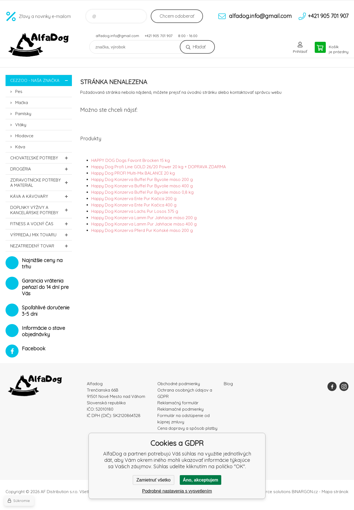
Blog (228, 383)
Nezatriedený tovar (41, 245)
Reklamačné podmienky (180, 409)
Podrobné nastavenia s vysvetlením (177, 491)
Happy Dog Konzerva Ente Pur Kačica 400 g (133, 205)
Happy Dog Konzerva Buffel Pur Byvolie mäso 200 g (142, 179)
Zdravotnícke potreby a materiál (41, 183)
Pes (18, 91)
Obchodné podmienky (178, 383)
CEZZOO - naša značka (41, 80)
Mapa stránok (335, 491)
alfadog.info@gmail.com (117, 35)
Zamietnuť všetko (153, 480)
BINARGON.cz (305, 491)
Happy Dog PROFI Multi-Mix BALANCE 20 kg (133, 173)
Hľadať (199, 47)
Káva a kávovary (41, 196)
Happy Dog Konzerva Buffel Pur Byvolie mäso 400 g (142, 185)
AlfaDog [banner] (39, 45)
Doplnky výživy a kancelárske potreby (41, 210)
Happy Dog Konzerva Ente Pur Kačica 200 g (133, 198)
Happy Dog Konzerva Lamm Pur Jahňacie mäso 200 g (144, 217)
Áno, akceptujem (200, 480)
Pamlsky (23, 113)
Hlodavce (24, 135)
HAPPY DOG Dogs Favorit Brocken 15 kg (130, 160)
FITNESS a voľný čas (41, 223)
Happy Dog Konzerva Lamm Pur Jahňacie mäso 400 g (144, 224)
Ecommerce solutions (270, 491)
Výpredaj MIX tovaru (41, 234)
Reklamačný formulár (178, 402)
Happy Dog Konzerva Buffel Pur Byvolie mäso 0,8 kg (142, 192)
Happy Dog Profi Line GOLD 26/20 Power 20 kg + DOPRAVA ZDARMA (158, 166)
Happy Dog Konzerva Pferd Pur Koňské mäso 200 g (142, 230)
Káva (20, 146)
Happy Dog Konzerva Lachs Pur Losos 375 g (134, 211)
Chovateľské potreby (41, 157)
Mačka (21, 102)
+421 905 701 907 (159, 35)
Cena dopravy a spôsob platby (187, 428)
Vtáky (20, 124)
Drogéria (41, 169)
